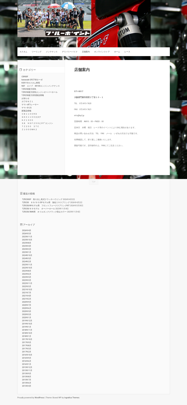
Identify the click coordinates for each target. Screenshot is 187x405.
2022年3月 (26, 286)
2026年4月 (26, 230)
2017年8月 (26, 345)
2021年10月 (27, 289)
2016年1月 (26, 364)
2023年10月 (27, 268)
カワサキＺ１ (27, 101)
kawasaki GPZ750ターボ (32, 80)
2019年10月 (27, 324)
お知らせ (25, 98)
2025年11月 (27, 236)
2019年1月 (26, 327)
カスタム (23, 52)
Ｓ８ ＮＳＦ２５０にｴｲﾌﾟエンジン (37, 123)
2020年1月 (26, 317)
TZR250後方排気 (29, 89)
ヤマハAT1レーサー (30, 104)
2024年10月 (27, 255)
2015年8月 (26, 376)
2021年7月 (26, 292)
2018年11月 (27, 330)
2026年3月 (26, 233)
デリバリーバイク (70, 52)
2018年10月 (27, 333)
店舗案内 (86, 52)
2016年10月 (27, 355)
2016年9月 (26, 358)
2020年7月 (26, 305)
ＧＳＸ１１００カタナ (31, 117)
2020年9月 (26, 302)
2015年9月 (26, 373)
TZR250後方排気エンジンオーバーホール (40, 92)
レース (127, 52)
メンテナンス (52, 52)
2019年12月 (27, 320)
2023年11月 (27, 264)
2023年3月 (26, 280)
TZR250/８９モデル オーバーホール (38, 208)
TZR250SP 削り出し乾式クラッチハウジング (42, 199)
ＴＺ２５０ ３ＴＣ (30, 126)
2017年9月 (26, 342)
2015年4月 (26, 386)
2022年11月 (27, 283)
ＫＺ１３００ (27, 120)
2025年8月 (26, 243)
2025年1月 (26, 252)
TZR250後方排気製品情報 (33, 95)
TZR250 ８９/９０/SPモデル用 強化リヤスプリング (46, 202)
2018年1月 (26, 336)
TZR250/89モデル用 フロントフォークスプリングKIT (46, 205)
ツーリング (36, 52)
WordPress (39, 397)
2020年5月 (26, 311)
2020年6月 (26, 308)
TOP (93, 182)
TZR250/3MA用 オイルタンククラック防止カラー (44, 212)
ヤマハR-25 (26, 108)
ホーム (117, 52)
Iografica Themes (71, 397)
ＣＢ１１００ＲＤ (29, 114)
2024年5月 (26, 258)
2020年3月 (26, 314)
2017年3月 (26, 348)
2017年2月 (26, 352)
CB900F (25, 76)
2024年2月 (26, 261)
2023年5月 (26, 277)
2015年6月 (26, 383)
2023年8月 (26, 271)
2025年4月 (26, 246)
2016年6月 (26, 361)
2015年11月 (27, 370)
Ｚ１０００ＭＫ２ (29, 129)
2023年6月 (26, 274)
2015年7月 (26, 380)
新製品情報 (26, 111)
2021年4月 (26, 296)
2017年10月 (27, 339)
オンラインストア (102, 52)
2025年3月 (26, 249)
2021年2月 (26, 299)
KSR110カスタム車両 (31, 83)
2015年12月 (27, 367)
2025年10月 (27, 240)
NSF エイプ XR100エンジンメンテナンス (41, 86)
